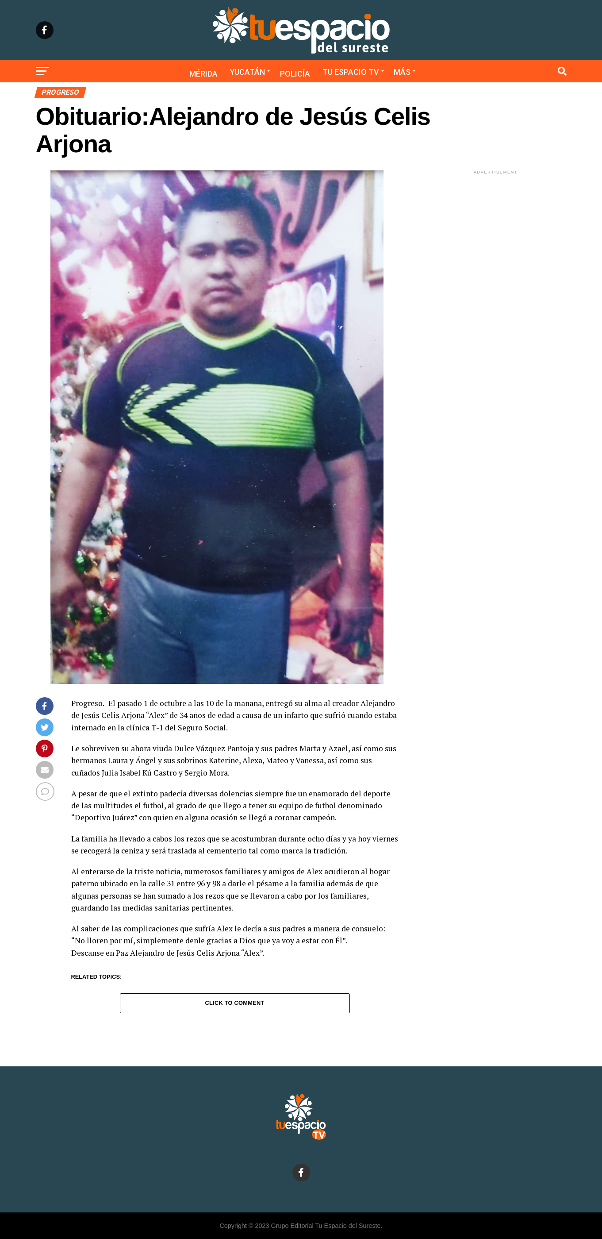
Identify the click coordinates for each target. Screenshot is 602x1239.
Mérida (203, 73)
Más (402, 72)
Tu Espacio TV (350, 72)
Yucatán (247, 72)
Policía (295, 73)
